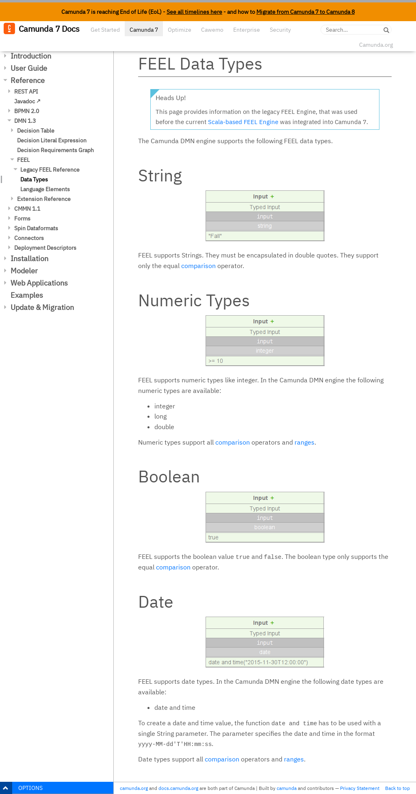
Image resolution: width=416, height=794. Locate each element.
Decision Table (35, 130)
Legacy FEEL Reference (50, 169)
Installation (29, 258)
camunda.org (134, 788)
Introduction (31, 56)
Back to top (397, 788)
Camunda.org (376, 44)
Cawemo (212, 29)
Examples (27, 295)
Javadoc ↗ (27, 101)
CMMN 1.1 (27, 208)
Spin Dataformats (36, 228)
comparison (198, 266)
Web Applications (39, 283)
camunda (287, 788)
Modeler (24, 270)
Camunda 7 (144, 29)
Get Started (105, 29)
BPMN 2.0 (26, 111)
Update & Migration (42, 307)
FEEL (23, 160)
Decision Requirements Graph (55, 150)
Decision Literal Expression (52, 140)
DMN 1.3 (25, 120)
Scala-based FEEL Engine (243, 122)
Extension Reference (44, 199)
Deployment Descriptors (45, 247)
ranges (304, 442)
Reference (28, 80)
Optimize (179, 29)
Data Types (34, 179)
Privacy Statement (359, 788)
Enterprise (246, 29)
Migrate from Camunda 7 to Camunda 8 (305, 11)
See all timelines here (194, 11)
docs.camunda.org (178, 788)
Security (280, 29)
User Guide (29, 68)
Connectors (29, 238)
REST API (26, 91)
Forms (22, 218)
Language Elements (45, 189)
